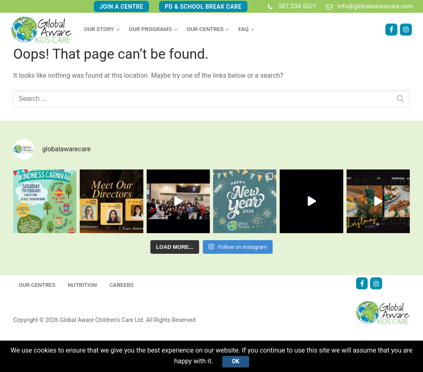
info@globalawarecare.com (368, 6)
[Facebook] (391, 30)
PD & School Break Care (203, 6)
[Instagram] (406, 30)
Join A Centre (121, 6)
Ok (235, 361)
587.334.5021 (290, 6)
